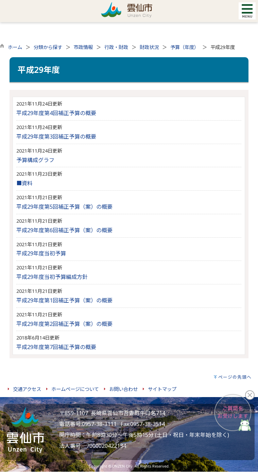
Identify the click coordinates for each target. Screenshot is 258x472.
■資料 (24, 183)
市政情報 (83, 47)
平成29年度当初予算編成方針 (52, 277)
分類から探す (48, 47)
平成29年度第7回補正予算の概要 (56, 347)
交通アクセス (27, 389)
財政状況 (149, 47)
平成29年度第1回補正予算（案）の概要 (64, 300)
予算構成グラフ (35, 160)
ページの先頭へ (235, 377)
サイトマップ (162, 389)
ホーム (15, 47)
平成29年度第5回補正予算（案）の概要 (64, 206)
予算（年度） (184, 47)
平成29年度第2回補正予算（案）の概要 (64, 324)
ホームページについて (75, 389)
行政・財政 (116, 47)
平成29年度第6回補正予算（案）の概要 (64, 230)
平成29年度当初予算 (41, 253)
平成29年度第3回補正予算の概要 (56, 136)
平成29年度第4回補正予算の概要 (56, 113)
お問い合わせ (123, 389)
